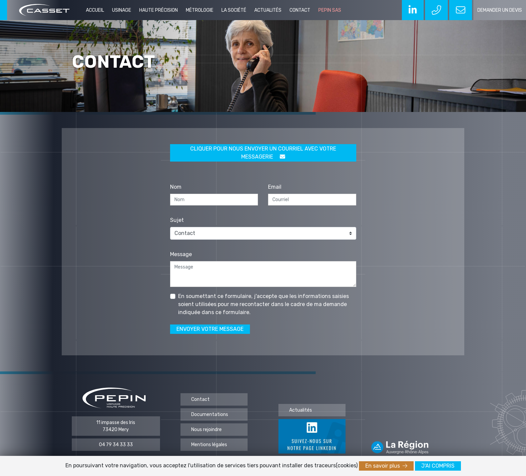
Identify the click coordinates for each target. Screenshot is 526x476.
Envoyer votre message (210, 329)
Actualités (267, 10)
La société (233, 10)
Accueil (95, 10)
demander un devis (499, 10)
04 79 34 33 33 (116, 445)
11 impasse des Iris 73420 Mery (115, 426)
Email (274, 187)
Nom (175, 187)
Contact (300, 10)
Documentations (209, 414)
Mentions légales (209, 445)
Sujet (177, 220)
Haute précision (158, 10)
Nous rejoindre (206, 429)
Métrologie (199, 10)
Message (181, 254)
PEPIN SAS (329, 10)
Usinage (121, 10)
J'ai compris (438, 466)
